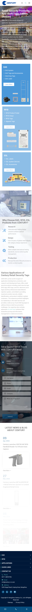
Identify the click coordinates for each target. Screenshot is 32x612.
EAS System (9, 70)
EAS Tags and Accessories (14, 73)
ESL (6, 155)
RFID (7, 110)
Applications (7, 563)
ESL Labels (10, 159)
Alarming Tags (10, 76)
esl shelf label (11, 309)
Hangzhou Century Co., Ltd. (17, 597)
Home (6, 57)
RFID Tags (9, 118)
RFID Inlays (10, 116)
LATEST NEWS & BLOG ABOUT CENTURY (16, 428)
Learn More (8, 84)
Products (12, 57)
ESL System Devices (13, 161)
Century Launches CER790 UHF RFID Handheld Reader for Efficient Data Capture (15, 447)
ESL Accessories (12, 164)
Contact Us (6, 571)
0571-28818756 (11, 356)
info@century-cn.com (12, 363)
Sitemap (10, 602)
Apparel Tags (10, 121)
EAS (5, 67)
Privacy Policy (20, 602)
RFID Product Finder (13, 113)
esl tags (22, 30)
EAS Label (8, 79)
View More (7, 471)
